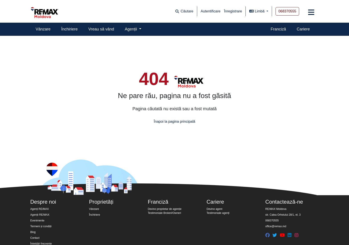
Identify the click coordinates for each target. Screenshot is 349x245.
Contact (34, 237)
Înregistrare (233, 11)
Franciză (278, 29)
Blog (33, 232)
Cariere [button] (215, 202)
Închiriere (69, 29)
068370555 (287, 11)
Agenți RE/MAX (39, 209)
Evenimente (37, 220)
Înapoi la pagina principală (174, 121)
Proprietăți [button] (101, 202)
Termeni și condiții (40, 226)
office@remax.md (275, 226)
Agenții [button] (131, 29)
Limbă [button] (257, 11)
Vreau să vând (101, 29)
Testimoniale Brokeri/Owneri (164, 213)
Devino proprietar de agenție (164, 209)
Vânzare (43, 29)
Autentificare (211, 11)
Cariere (303, 29)
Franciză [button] (158, 202)
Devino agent (214, 209)
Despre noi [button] (43, 202)
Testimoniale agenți (218, 213)
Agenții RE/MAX (39, 214)
